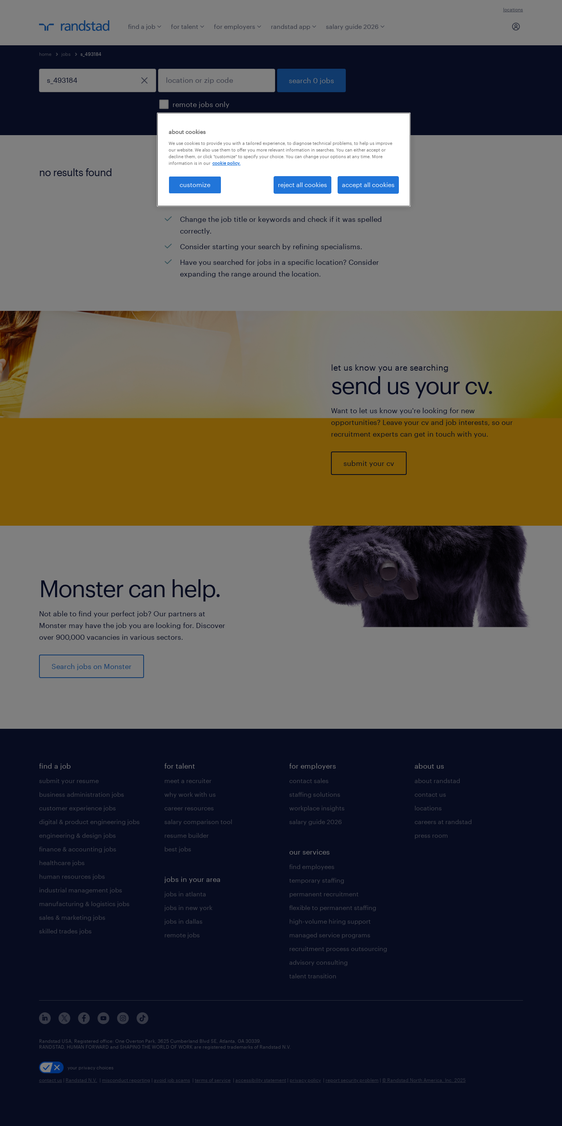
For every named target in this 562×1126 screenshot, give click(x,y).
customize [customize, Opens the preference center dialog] (195, 184)
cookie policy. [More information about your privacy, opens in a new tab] (226, 163)
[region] (284, 159)
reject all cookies (302, 184)
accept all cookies (368, 184)
